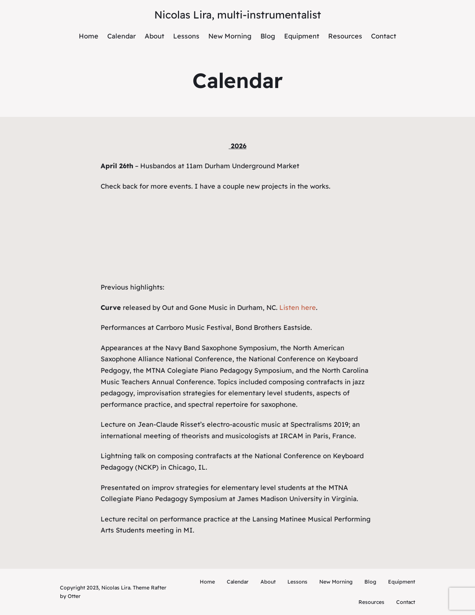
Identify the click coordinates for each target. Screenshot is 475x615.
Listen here (297, 307)
